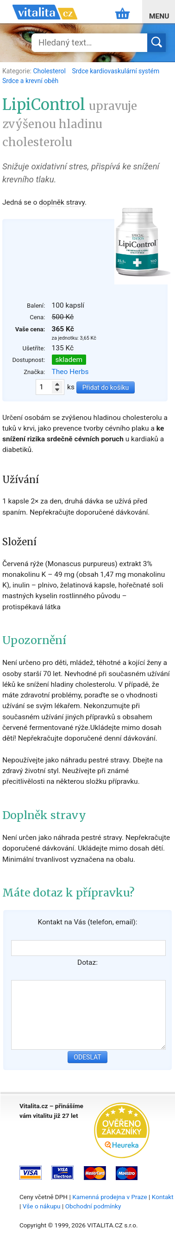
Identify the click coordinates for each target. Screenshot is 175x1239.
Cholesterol (50, 71)
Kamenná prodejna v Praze (109, 1196)
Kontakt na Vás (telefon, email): (87, 922)
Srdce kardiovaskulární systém (115, 71)
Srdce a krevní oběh (30, 80)
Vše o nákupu (42, 1206)
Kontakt (163, 1196)
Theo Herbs (70, 372)
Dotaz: (87, 962)
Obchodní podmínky (93, 1206)
